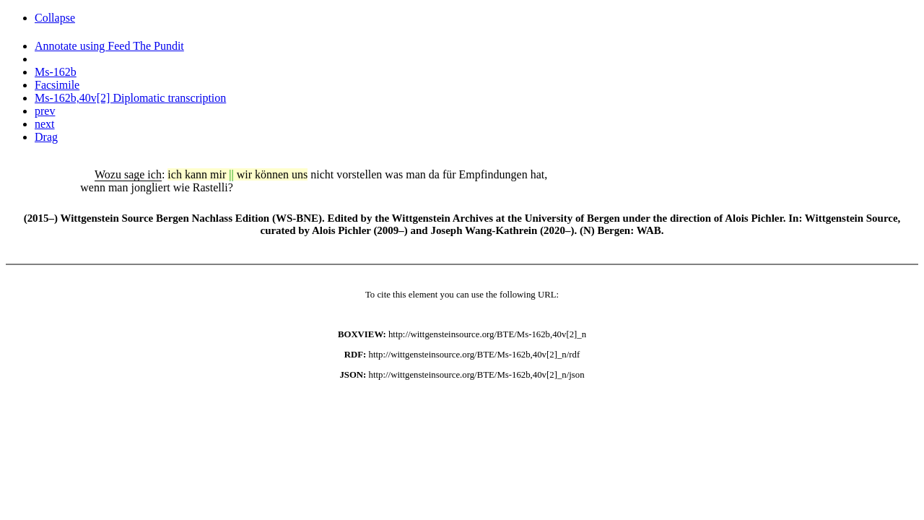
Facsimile (57, 85)
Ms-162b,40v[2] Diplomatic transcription (130, 98)
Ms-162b (56, 72)
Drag (46, 137)
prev (45, 111)
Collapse (55, 18)
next (45, 124)
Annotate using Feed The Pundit (109, 46)
